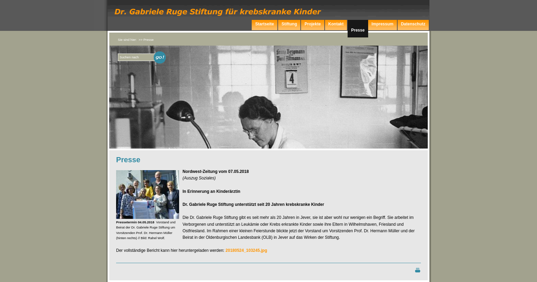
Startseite (264, 24)
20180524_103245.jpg (246, 250)
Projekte (312, 24)
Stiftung (289, 24)
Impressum (383, 24)
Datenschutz (413, 24)
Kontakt (336, 24)
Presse (357, 30)
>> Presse (146, 40)
